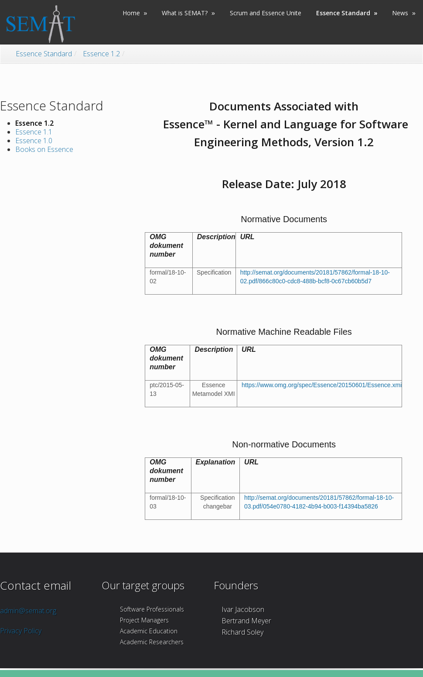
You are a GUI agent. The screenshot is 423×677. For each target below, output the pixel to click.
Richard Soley (242, 632)
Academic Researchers (152, 642)
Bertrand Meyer (246, 620)
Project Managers (144, 620)
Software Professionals (152, 609)
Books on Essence (44, 149)
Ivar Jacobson (243, 609)
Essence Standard (44, 53)
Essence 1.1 (33, 132)
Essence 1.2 (101, 53)
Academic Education (148, 631)
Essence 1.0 (33, 140)
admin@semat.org (28, 610)
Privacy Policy (20, 631)
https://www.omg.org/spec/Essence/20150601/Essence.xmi (322, 384)
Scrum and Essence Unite (265, 13)
